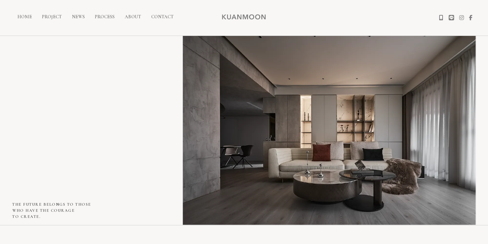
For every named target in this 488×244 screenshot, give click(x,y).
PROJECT (52, 17)
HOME (24, 17)
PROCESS (105, 17)
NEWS (78, 17)
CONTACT (162, 17)
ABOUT (133, 17)
